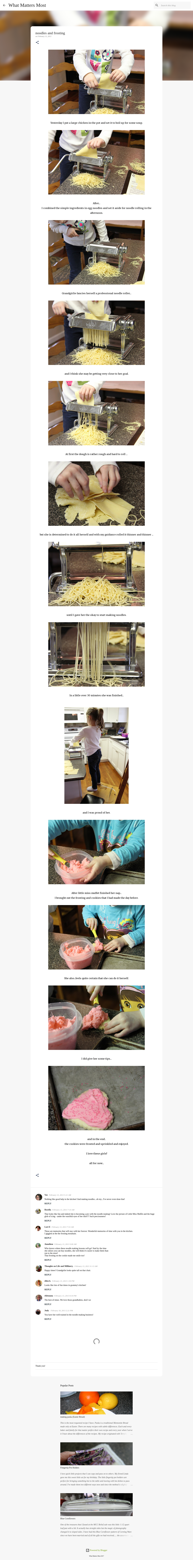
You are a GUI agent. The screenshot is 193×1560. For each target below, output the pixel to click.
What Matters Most (27, 5)
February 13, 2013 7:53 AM (63, 1227)
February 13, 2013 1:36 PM (63, 1281)
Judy (46, 1310)
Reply (47, 1203)
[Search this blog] (175, 5)
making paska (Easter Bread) (72, 1417)
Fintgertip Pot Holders (69, 1468)
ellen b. (47, 1281)
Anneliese (48, 1244)
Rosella (47, 1210)
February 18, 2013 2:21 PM (62, 1310)
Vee (46, 1195)
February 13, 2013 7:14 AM (63, 1210)
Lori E (47, 1227)
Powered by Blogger (96, 1550)
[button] (37, 43)
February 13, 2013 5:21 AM (60, 1195)
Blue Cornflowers (67, 1518)
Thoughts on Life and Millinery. (58, 1266)
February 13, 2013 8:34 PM (65, 1296)
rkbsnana (48, 1296)
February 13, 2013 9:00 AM (65, 1244)
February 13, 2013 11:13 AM (85, 1266)
